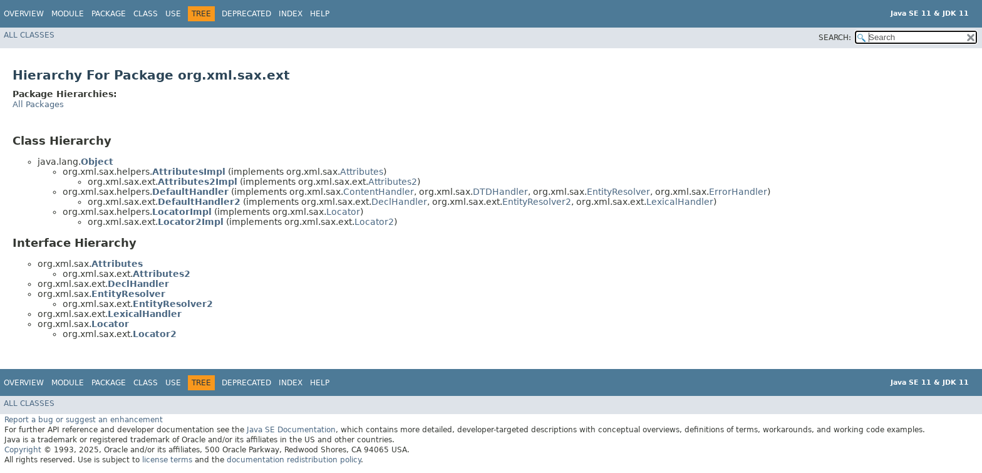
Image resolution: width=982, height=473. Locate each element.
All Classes (29, 35)
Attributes (361, 172)
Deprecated (246, 13)
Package (108, 13)
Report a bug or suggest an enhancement (83, 419)
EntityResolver (618, 192)
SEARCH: (835, 37)
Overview (24, 13)
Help (319, 13)
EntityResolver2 (536, 202)
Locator (343, 212)
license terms (167, 459)
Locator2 (374, 222)
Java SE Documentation (291, 429)
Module (67, 13)
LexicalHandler (679, 202)
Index (290, 13)
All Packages (38, 104)
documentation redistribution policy (294, 459)
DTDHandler (500, 192)
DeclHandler (399, 202)
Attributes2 (392, 182)
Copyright (22, 449)
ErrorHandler (738, 192)
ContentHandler (378, 192)
